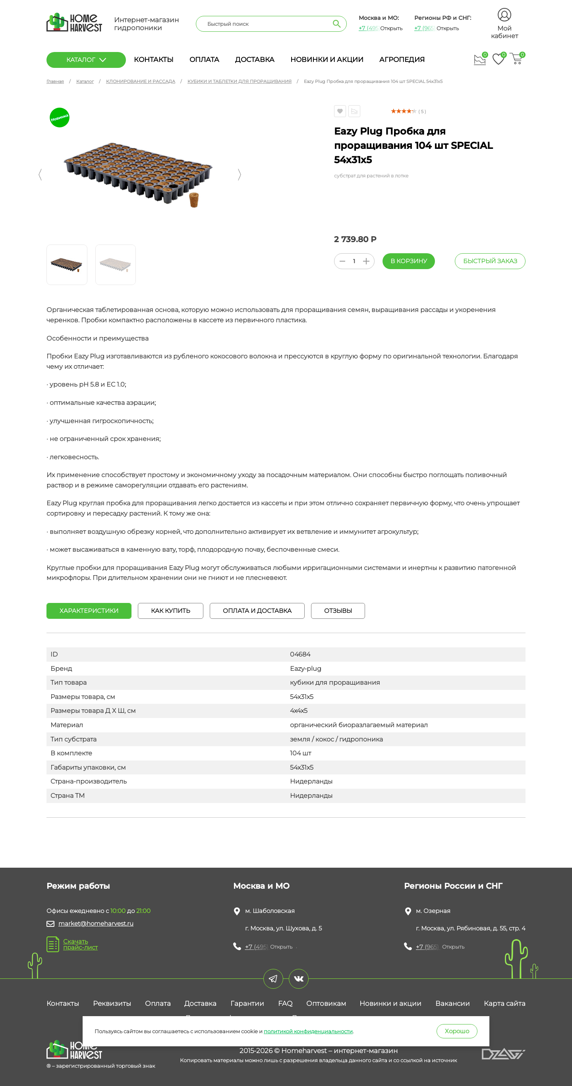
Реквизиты (112, 1003)
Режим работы (78, 886)
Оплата (204, 60)
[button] (40, 175)
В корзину (408, 261)
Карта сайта (505, 1003)
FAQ (285, 1003)
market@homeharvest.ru (95, 923)
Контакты (154, 60)
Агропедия (402, 60)
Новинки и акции (326, 60)
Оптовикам (326, 1003)
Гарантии (247, 1003)
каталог (86, 60)
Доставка (254, 60)
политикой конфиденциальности (308, 1031)
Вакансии (452, 1003)
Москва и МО (261, 886)
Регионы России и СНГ (453, 886)
